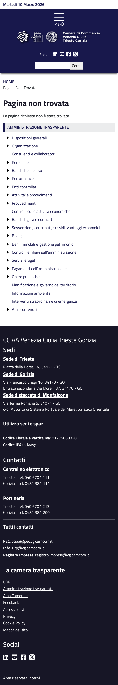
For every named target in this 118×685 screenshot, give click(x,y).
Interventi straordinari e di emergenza (44, 301)
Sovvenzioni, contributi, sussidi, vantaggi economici (56, 228)
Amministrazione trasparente (38, 127)
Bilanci (17, 236)
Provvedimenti (24, 203)
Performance (23, 178)
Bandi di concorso (27, 170)
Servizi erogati (24, 260)
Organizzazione (25, 146)
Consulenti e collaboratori (34, 154)
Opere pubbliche (26, 277)
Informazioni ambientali (32, 293)
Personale (20, 162)
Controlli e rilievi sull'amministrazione (44, 252)
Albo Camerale (15, 596)
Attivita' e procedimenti (32, 195)
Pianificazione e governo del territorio (44, 285)
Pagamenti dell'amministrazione (39, 269)
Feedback (11, 602)
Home (8, 81)
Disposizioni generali (29, 138)
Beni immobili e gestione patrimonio (42, 244)
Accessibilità (13, 609)
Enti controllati (24, 187)
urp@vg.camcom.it (28, 548)
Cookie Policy (14, 623)
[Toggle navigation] (59, 19)
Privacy (9, 616)
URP (6, 582)
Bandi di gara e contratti (32, 219)
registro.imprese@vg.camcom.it (62, 555)
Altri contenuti (24, 309)
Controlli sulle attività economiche (41, 211)
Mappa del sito (15, 630)
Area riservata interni (21, 678)
